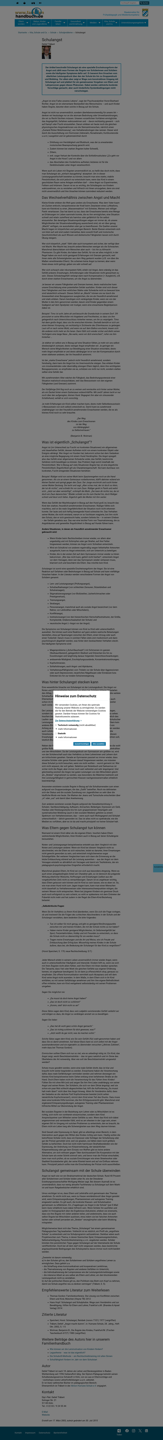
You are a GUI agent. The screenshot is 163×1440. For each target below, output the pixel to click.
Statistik (60, 733)
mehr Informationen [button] (67, 729)
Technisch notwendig (75, 725)
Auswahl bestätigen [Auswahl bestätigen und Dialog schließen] (82, 744)
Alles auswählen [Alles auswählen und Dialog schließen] (98, 744)
